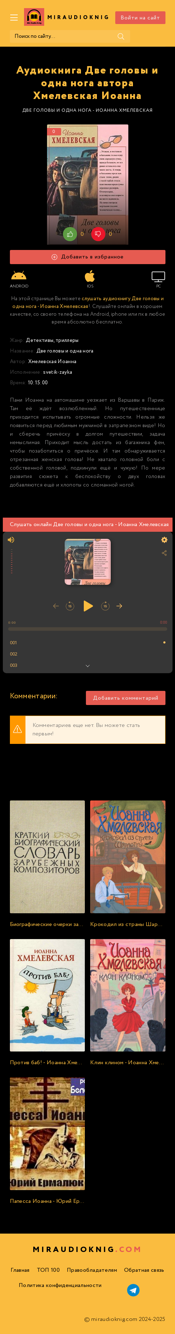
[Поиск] (121, 36)
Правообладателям (92, 1270)
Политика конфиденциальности (60, 1285)
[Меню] (14, 18)
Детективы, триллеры (52, 340)
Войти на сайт (140, 18)
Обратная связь (144, 1270)
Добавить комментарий (125, 698)
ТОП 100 (48, 1270)
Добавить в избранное (88, 257)
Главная (20, 1270)
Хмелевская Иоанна (52, 362)
